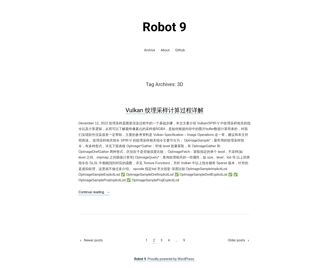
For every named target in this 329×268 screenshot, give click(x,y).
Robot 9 (164, 26)
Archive (149, 50)
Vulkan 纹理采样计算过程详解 (164, 110)
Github (180, 50)
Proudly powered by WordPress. (171, 259)
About (165, 50)
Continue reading (94, 192)
